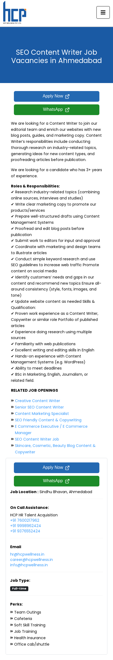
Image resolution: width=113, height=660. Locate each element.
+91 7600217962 (24, 520)
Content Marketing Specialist (42, 413)
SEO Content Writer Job (37, 439)
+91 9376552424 (25, 531)
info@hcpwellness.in (29, 565)
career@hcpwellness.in (31, 559)
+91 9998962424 (25, 525)
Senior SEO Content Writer (39, 407)
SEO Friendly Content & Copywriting (48, 420)
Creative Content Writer (37, 400)
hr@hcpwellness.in (27, 554)
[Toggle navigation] (103, 12)
